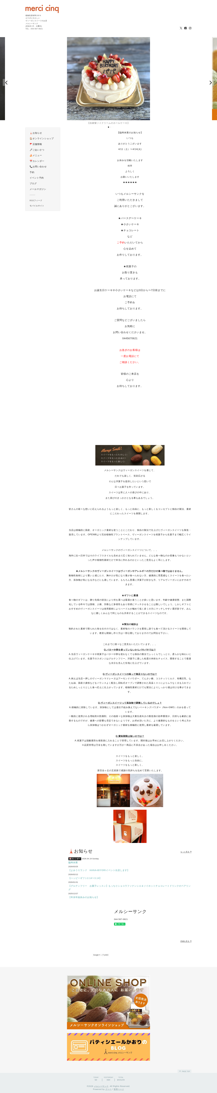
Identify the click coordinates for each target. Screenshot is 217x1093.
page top (184, 1071)
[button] (6, 82)
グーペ (108, 1089)
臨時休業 (73, 862)
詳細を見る (186, 941)
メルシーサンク (101, 1086)
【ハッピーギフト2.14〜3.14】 (85, 878)
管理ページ (119, 1089)
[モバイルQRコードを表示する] (44, 205)
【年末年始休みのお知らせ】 (83, 897)
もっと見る (186, 852)
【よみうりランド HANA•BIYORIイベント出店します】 (98, 870)
